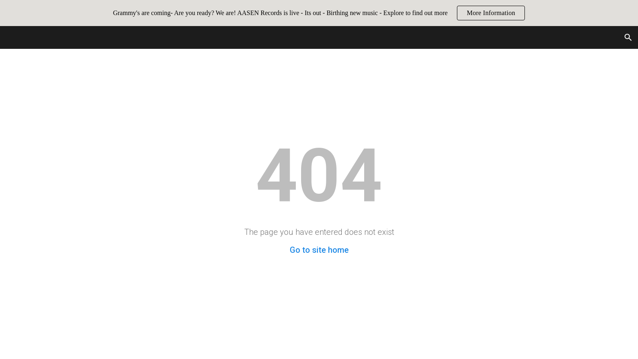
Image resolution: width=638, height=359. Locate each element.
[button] (628, 37)
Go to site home (319, 250)
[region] (319, 13)
